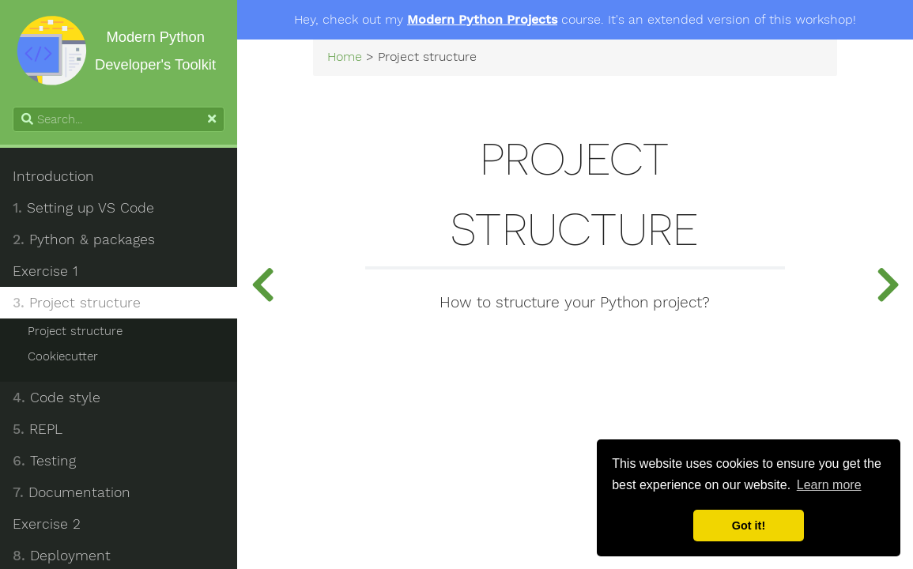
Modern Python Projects (482, 19)
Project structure (77, 303)
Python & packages (84, 239)
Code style (56, 397)
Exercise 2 (47, 524)
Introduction (53, 176)
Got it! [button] (748, 525)
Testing (44, 461)
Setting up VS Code (83, 208)
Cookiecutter (63, 356)
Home (344, 57)
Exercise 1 (45, 271)
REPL (37, 429)
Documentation (71, 492)
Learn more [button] (829, 485)
